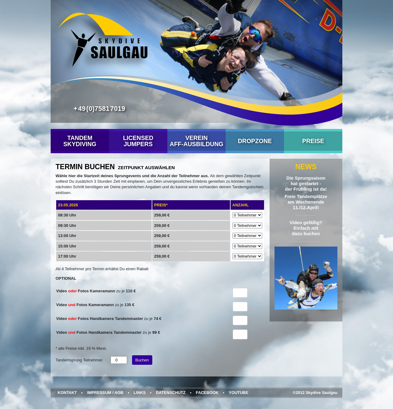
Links (140, 392)
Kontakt (67, 392)
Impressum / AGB (105, 392)
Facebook (207, 392)
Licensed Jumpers (138, 140)
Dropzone (255, 141)
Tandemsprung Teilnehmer (79, 360)
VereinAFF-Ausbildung (196, 140)
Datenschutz (171, 392)
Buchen (142, 360)
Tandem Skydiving (79, 140)
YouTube (238, 392)
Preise (313, 141)
